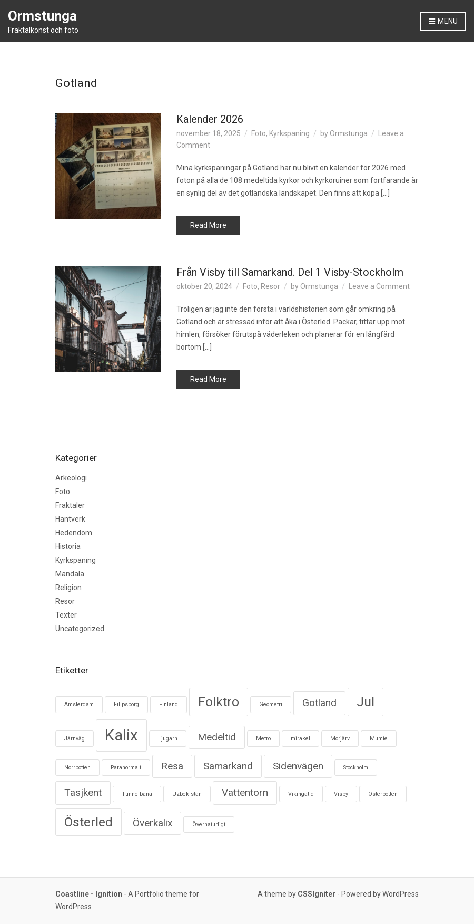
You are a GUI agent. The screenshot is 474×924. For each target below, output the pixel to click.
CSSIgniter (316, 894)
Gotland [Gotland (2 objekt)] (319, 703)
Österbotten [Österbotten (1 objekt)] (383, 794)
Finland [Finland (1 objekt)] (168, 704)
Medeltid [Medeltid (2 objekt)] (216, 737)
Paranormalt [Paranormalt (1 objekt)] (126, 767)
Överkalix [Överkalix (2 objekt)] (152, 823)
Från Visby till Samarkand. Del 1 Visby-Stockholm (289, 272)
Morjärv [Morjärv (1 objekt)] (340, 738)
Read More (208, 225)
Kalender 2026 (209, 119)
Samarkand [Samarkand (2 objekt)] (228, 766)
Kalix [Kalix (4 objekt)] (121, 735)
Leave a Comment (379, 286)
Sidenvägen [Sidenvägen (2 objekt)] (298, 766)
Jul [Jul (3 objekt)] (365, 701)
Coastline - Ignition (88, 894)
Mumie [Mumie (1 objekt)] (379, 738)
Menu (443, 21)
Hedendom (73, 532)
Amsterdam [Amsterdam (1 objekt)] (79, 704)
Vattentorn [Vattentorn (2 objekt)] (245, 792)
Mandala (69, 574)
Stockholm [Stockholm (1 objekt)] (355, 767)
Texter (66, 615)
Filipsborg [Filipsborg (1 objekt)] (126, 704)
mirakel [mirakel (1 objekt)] (300, 738)
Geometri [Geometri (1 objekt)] (270, 704)
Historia (68, 546)
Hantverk (70, 519)
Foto (258, 133)
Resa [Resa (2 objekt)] (172, 766)
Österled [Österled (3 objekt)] (88, 822)
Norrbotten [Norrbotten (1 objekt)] (77, 767)
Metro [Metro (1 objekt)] (263, 738)
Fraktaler (70, 505)
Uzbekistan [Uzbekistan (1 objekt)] (187, 794)
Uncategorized (79, 628)
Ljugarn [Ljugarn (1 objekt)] (167, 738)
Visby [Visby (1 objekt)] (341, 794)
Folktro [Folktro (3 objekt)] (218, 701)
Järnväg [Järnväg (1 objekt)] (74, 738)
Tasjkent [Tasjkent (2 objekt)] (83, 792)
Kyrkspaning (289, 133)
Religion (68, 587)
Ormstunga (42, 16)
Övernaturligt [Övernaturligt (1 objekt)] (208, 824)
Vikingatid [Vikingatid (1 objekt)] (301, 794)
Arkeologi (71, 478)
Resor (270, 286)
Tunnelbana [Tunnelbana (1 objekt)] (137, 794)
